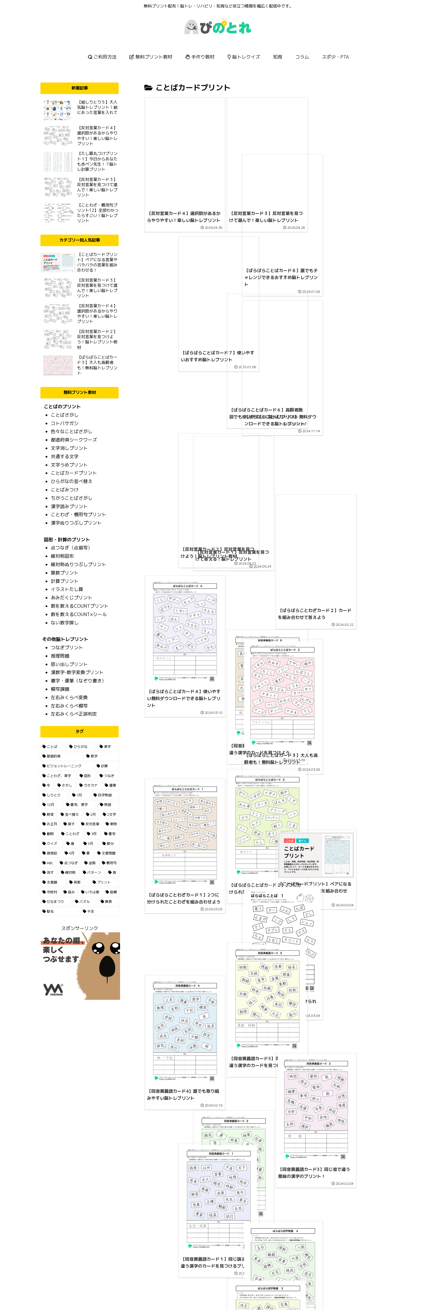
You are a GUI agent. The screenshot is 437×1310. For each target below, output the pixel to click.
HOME (203, 1292)
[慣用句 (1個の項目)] (109, 863)
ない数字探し (65, 623)
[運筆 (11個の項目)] (110, 785)
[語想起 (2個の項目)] (50, 853)
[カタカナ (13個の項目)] (89, 785)
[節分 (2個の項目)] (109, 843)
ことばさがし (65, 415)
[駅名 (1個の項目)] (59, 911)
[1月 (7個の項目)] (80, 795)
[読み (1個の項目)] (69, 892)
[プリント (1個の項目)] (104, 882)
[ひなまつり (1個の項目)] (55, 901)
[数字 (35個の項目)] (101, 756)
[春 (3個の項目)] (72, 843)
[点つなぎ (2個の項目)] (69, 863)
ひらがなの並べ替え (71, 481)
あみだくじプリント (71, 597)
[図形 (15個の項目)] (86, 776)
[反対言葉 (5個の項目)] (90, 824)
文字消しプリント (69, 448)
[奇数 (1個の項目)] (78, 882)
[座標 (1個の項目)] (111, 892)
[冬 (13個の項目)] (47, 785)
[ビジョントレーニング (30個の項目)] (66, 766)
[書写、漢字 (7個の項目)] (80, 804)
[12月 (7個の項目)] (51, 804)
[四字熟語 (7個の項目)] (105, 795)
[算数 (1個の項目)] (108, 901)
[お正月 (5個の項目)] (50, 824)
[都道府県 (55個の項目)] (61, 756)
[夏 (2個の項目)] (86, 853)
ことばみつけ (65, 489)
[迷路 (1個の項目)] (90, 863)
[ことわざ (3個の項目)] (71, 834)
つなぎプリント (67, 647)
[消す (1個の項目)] (48, 872)
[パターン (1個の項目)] (92, 872)
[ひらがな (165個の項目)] (81, 746)
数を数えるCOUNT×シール (79, 614)
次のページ (267, 1228)
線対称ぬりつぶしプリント (78, 564)
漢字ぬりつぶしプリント (76, 523)
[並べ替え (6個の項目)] (70, 814)
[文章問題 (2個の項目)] (107, 853)
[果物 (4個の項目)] (111, 824)
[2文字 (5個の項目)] (109, 814)
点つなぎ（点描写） (71, 547)
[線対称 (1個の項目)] (68, 872)
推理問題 (60, 656)
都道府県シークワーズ (74, 440)
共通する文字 (65, 456)
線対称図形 (62, 556)
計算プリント (65, 581)
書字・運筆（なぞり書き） (78, 681)
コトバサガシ (65, 423)
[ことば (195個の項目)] (53, 746)
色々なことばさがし (71, 431)
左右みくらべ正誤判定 (74, 714)
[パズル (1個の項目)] (84, 901)
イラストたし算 (67, 589)
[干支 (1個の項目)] (99, 911)
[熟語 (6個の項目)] (108, 804)
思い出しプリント (69, 664)
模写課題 (60, 689)
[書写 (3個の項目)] (110, 834)
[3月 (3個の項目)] (92, 834)
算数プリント (65, 573)
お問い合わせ (227, 1292)
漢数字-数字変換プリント (77, 672)
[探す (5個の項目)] (69, 824)
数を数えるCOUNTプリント (80, 606)
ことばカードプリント (74, 473)
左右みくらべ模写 (69, 706)
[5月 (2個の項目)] (90, 843)
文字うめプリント (69, 465)
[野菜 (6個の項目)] (48, 814)
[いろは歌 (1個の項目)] (90, 892)
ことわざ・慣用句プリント (78, 514)
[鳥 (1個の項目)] (112, 872)
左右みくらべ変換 (69, 697)
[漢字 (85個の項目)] (108, 746)
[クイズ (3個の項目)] (51, 843)
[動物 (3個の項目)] (48, 834)
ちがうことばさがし (71, 498)
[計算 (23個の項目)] (106, 766)
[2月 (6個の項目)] (91, 814)
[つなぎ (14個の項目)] (108, 776)
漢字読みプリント (69, 506)
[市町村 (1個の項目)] (50, 892)
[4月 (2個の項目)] (70, 853)
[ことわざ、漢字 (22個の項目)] (58, 776)
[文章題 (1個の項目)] (53, 882)
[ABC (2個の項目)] (48, 863)
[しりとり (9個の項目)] (54, 795)
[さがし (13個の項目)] (65, 785)
